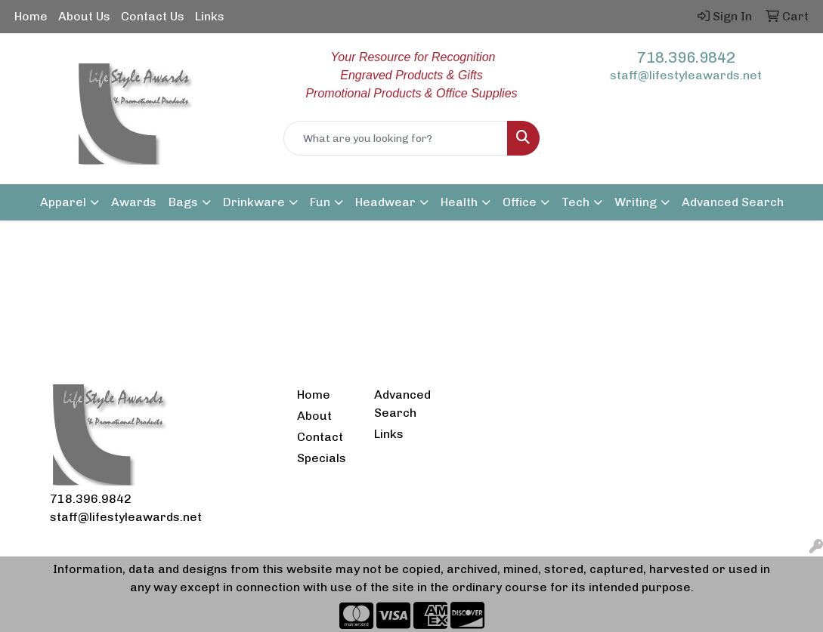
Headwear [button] (385, 202)
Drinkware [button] (254, 202)
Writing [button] (635, 202)
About (314, 415)
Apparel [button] (63, 202)
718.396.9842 (686, 57)
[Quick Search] (395, 138)
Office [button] (520, 202)
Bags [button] (183, 202)
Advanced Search (733, 202)
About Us (84, 16)
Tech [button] (575, 202)
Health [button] (459, 202)
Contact (320, 437)
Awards (133, 202)
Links (209, 16)
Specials (321, 458)
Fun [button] (320, 202)
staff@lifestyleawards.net (686, 75)
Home (31, 16)
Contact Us (152, 16)
